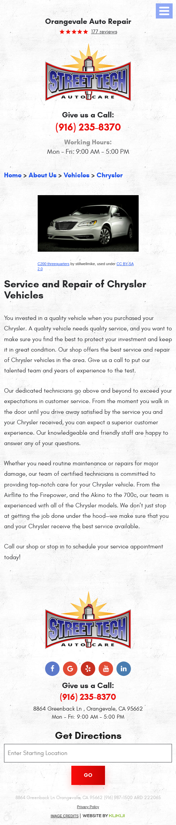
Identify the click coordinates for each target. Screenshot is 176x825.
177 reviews (104, 32)
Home (13, 175)
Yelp (88, 668)
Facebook (52, 668)
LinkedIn (123, 668)
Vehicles (77, 175)
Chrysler (110, 175)
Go (88, 775)
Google (70, 668)
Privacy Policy (88, 807)
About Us (43, 175)
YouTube (106, 668)
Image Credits (65, 816)
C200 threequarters (54, 264)
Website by (103, 815)
